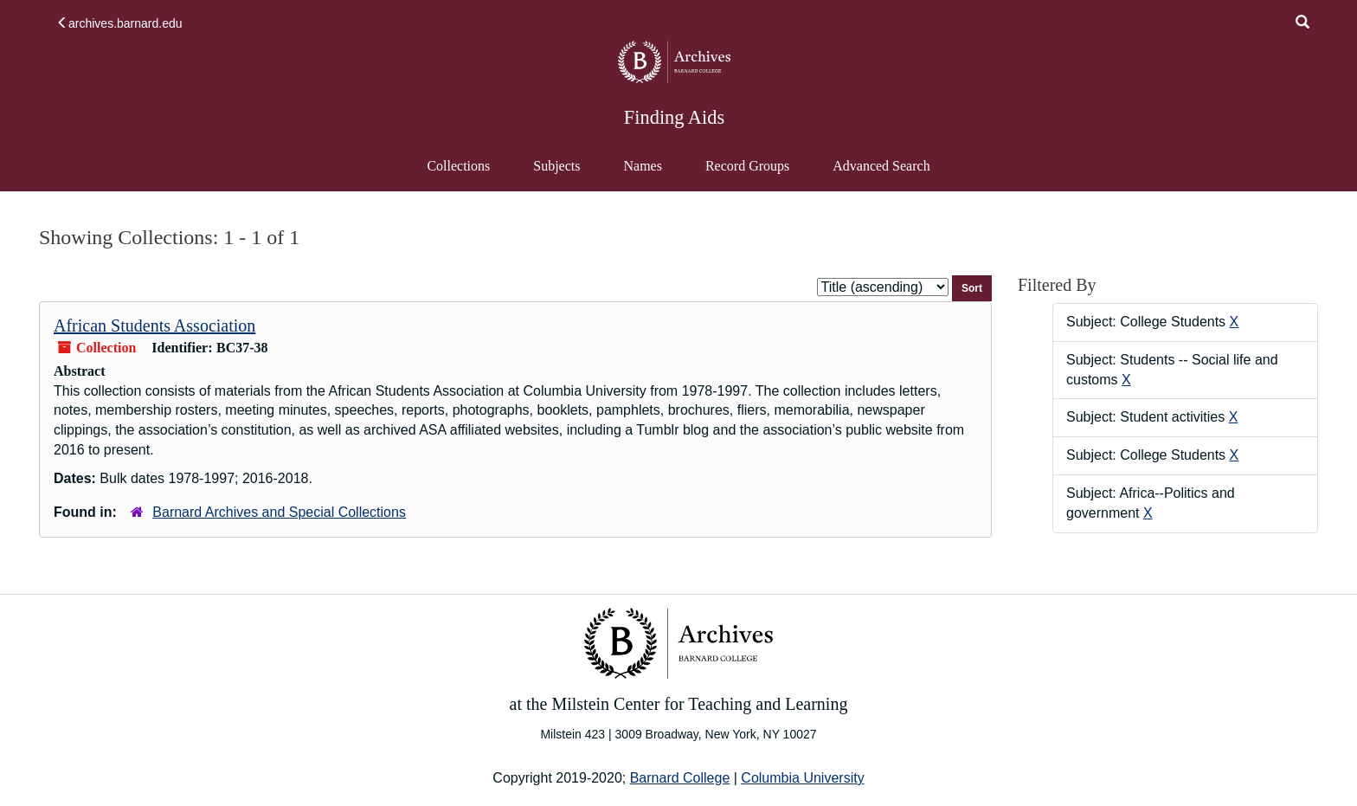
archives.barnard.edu (119, 23)
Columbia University (802, 778)
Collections (458, 165)
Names (642, 165)
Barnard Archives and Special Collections (279, 512)
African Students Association (154, 325)
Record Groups (747, 165)
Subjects (556, 165)
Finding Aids (674, 117)
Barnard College (680, 778)
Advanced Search (880, 174)
